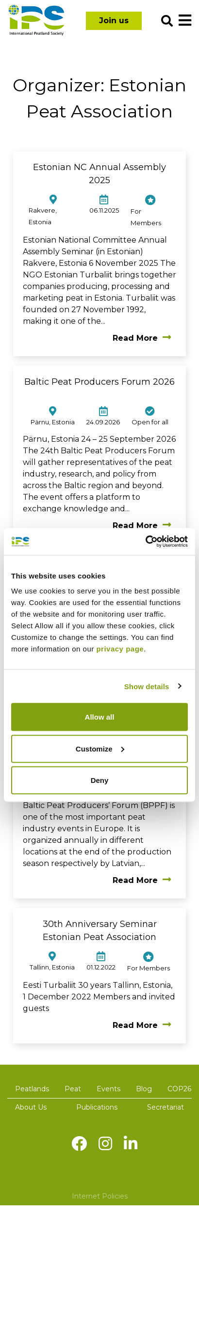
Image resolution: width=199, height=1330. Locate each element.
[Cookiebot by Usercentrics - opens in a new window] (145, 541)
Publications (96, 1107)
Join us (114, 20)
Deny (100, 780)
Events (108, 1088)
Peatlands (32, 1088)
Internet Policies (100, 1196)
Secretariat (165, 1107)
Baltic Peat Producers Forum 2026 (99, 381)
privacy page (120, 649)
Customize (100, 748)
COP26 (179, 1088)
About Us (31, 1107)
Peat (73, 1088)
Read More (142, 338)
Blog (144, 1088)
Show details (146, 686)
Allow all (100, 717)
